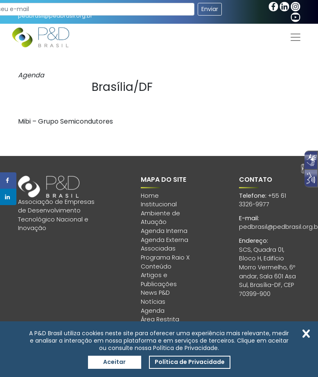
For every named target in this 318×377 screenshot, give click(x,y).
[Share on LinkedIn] (8, 197)
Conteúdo (156, 266)
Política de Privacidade (190, 362)
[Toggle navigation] (295, 37)
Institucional (159, 204)
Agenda (153, 311)
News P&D (155, 293)
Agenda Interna (164, 231)
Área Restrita (160, 319)
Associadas (158, 248)
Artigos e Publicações (159, 279)
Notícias (153, 302)
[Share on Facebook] (8, 180)
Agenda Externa (164, 240)
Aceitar (114, 362)
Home (150, 196)
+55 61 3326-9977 (262, 200)
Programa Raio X (165, 257)
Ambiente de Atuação (160, 217)
